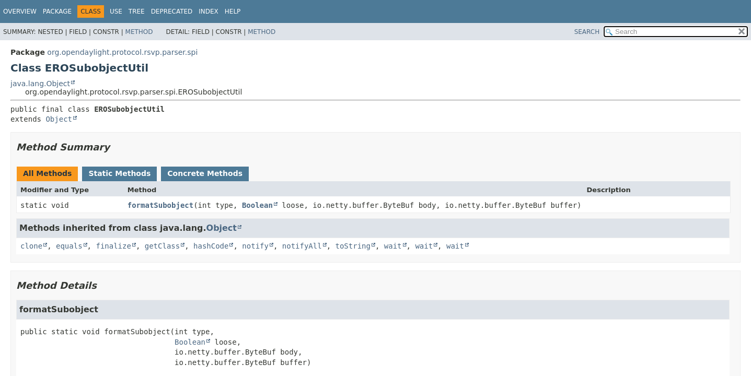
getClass (162, 246)
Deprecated (172, 11)
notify (255, 246)
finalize (113, 246)
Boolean (257, 205)
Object (58, 119)
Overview (20, 11)
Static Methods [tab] (119, 173)
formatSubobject (160, 205)
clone (31, 246)
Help (233, 11)
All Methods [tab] (47, 173)
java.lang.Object (40, 83)
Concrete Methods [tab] (204, 173)
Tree (137, 11)
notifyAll (302, 246)
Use (116, 11)
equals (69, 246)
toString (353, 246)
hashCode (210, 246)
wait (393, 246)
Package (57, 11)
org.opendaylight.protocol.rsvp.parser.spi (122, 52)
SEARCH (587, 32)
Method (139, 32)
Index (208, 11)
